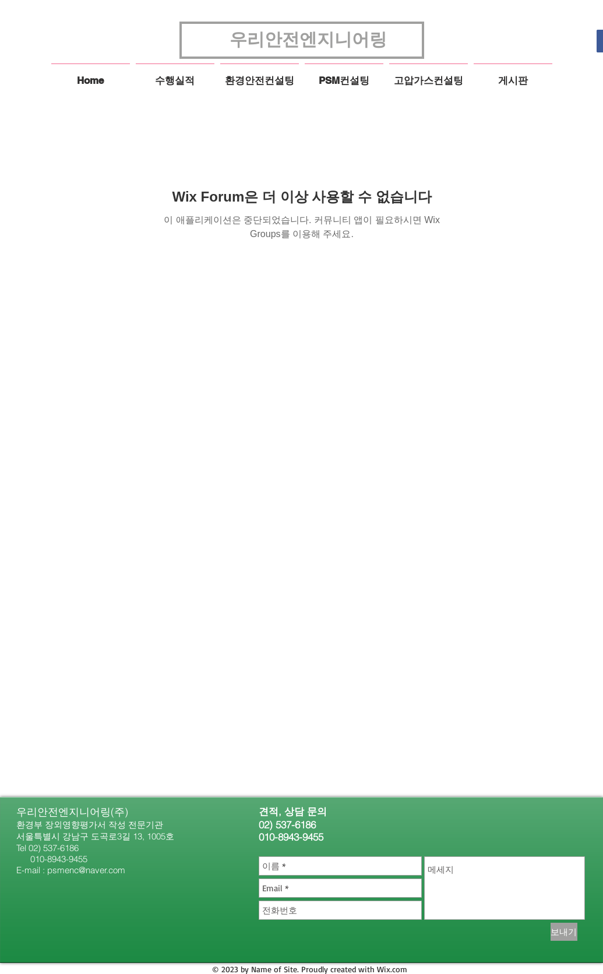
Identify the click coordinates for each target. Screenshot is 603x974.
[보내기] (564, 932)
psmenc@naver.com (86, 870)
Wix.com (392, 969)
